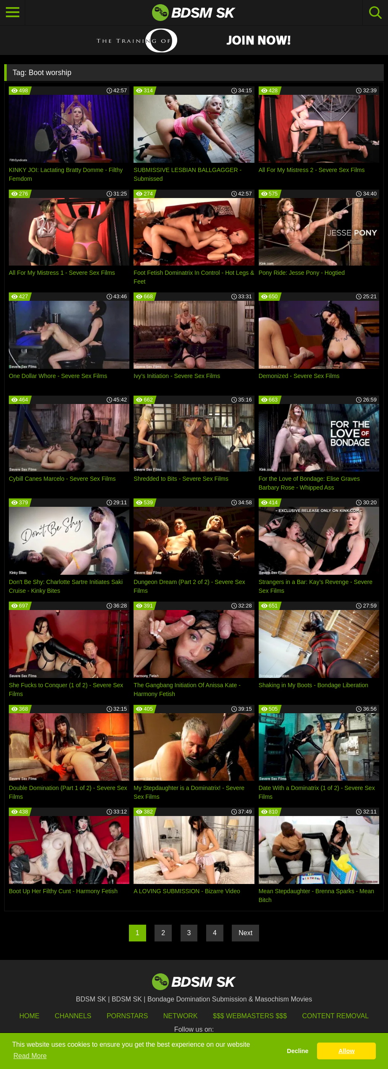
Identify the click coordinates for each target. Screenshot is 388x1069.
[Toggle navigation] (12, 12)
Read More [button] (30, 1055)
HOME (29, 1015)
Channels (73, 1015)
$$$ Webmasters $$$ (250, 1015)
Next (245, 932)
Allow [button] (346, 1051)
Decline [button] (297, 1051)
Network (180, 1015)
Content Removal (335, 1015)
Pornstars (127, 1015)
